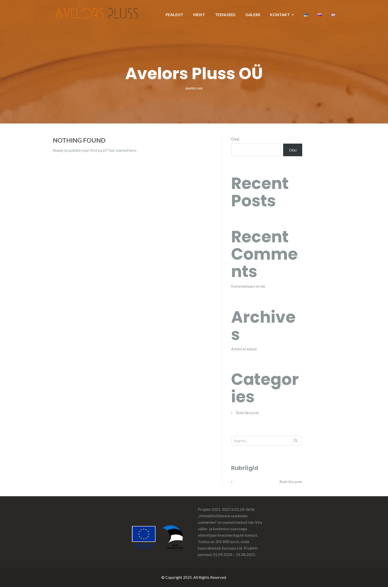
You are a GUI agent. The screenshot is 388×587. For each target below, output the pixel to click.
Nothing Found (79, 140)
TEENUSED (225, 14)
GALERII (252, 14)
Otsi (235, 139)
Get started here (122, 150)
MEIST (199, 14)
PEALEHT (174, 14)
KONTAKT (280, 14)
